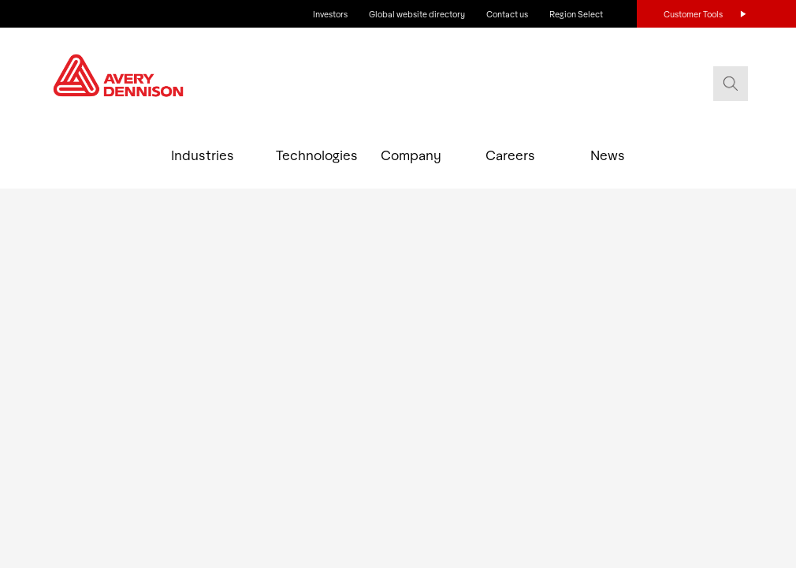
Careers (510, 155)
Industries (202, 155)
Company (411, 155)
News (607, 155)
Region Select (576, 14)
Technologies (310, 155)
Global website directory (417, 14)
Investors (330, 14)
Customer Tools (693, 14)
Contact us (507, 14)
